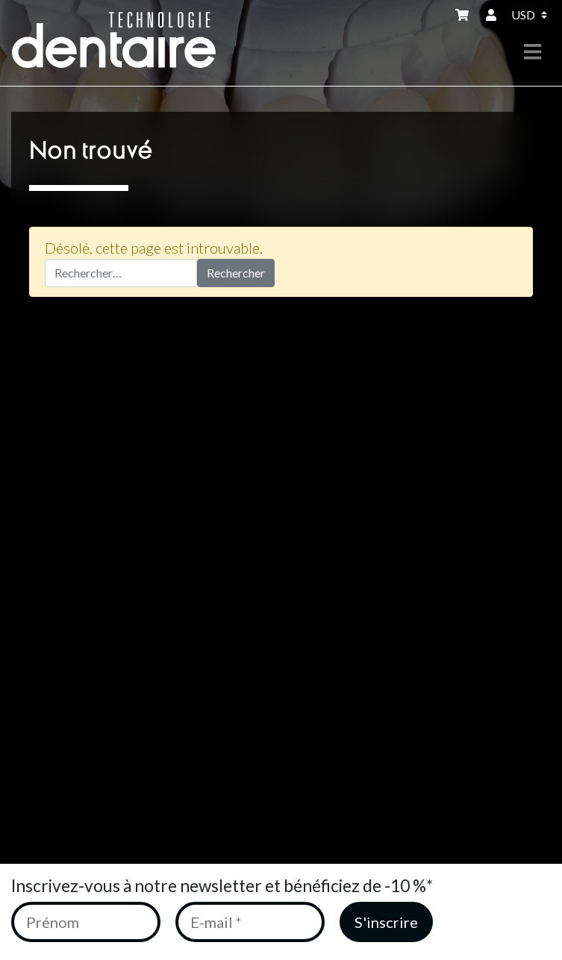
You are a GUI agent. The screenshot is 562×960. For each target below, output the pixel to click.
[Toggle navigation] (532, 52)
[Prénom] (85, 922)
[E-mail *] (250, 922)
